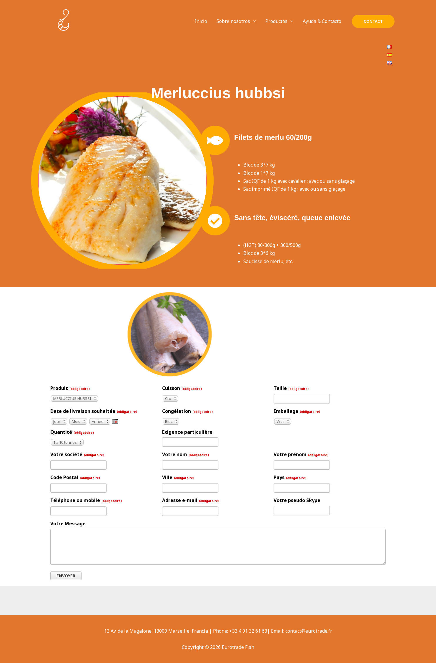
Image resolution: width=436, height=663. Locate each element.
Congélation (187, 411)
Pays (290, 477)
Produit (70, 388)
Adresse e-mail (190, 500)
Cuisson (182, 388)
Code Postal (75, 477)
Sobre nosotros (233, 21)
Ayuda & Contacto (322, 21)
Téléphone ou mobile (86, 500)
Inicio (201, 21)
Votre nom (185, 454)
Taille (291, 388)
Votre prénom (301, 454)
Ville (178, 477)
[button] (373, 21)
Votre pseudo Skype (297, 500)
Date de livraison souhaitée (93, 411)
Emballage (297, 411)
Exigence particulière (187, 432)
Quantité (72, 432)
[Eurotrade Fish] (63, 21)
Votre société (77, 454)
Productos (276, 21)
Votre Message (68, 523)
